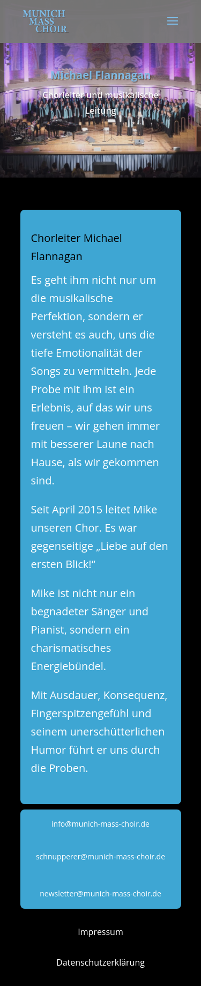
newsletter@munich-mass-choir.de (100, 893)
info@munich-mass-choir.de (100, 824)
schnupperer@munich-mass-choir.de (100, 856)
